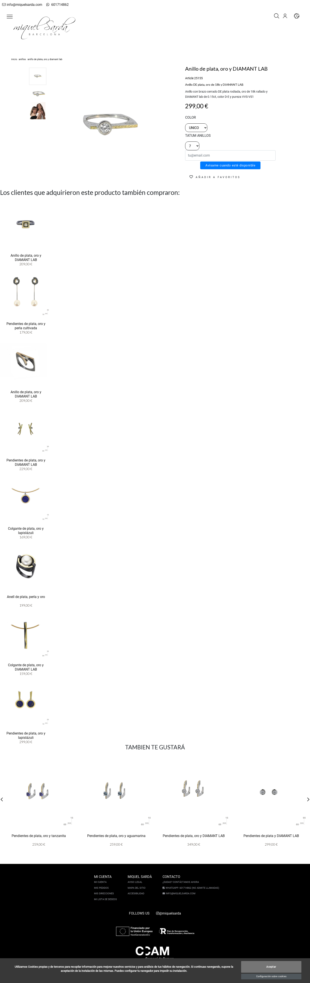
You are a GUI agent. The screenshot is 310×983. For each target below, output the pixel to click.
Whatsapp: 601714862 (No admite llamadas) (192, 888)
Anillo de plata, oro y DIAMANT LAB (26, 257)
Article (189, 78)
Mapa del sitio (137, 888)
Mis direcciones (105, 893)
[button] (9, 16)
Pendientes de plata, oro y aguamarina (116, 836)
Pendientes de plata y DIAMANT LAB (271, 836)
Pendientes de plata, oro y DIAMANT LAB (25, 462)
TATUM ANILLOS (198, 136)
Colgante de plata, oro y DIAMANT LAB (26, 667)
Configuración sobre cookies (271, 976)
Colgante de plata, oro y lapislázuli (26, 530)
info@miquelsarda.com (21, 5)
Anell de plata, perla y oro (26, 597)
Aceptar (271, 966)
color (190, 117)
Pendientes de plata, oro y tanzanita (39, 836)
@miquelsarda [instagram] (168, 913)
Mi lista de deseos (106, 899)
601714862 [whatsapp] (54, 5)
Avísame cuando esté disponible (230, 165)
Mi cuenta (101, 882)
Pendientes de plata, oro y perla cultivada (25, 325)
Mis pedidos (102, 888)
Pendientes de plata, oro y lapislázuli (25, 735)
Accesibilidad (136, 893)
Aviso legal (135, 882)
